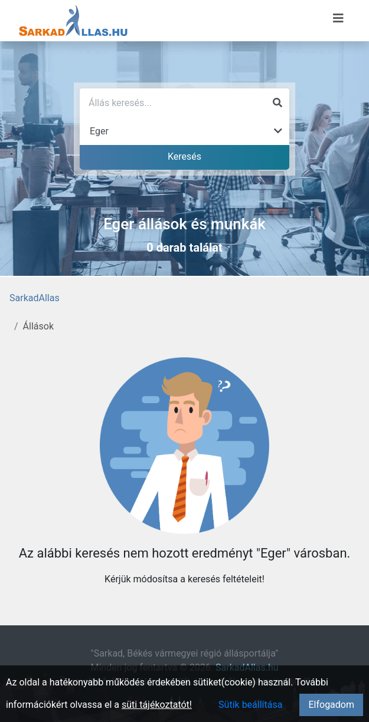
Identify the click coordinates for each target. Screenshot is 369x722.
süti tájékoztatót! (157, 704)
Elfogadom (331, 704)
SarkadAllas (34, 298)
